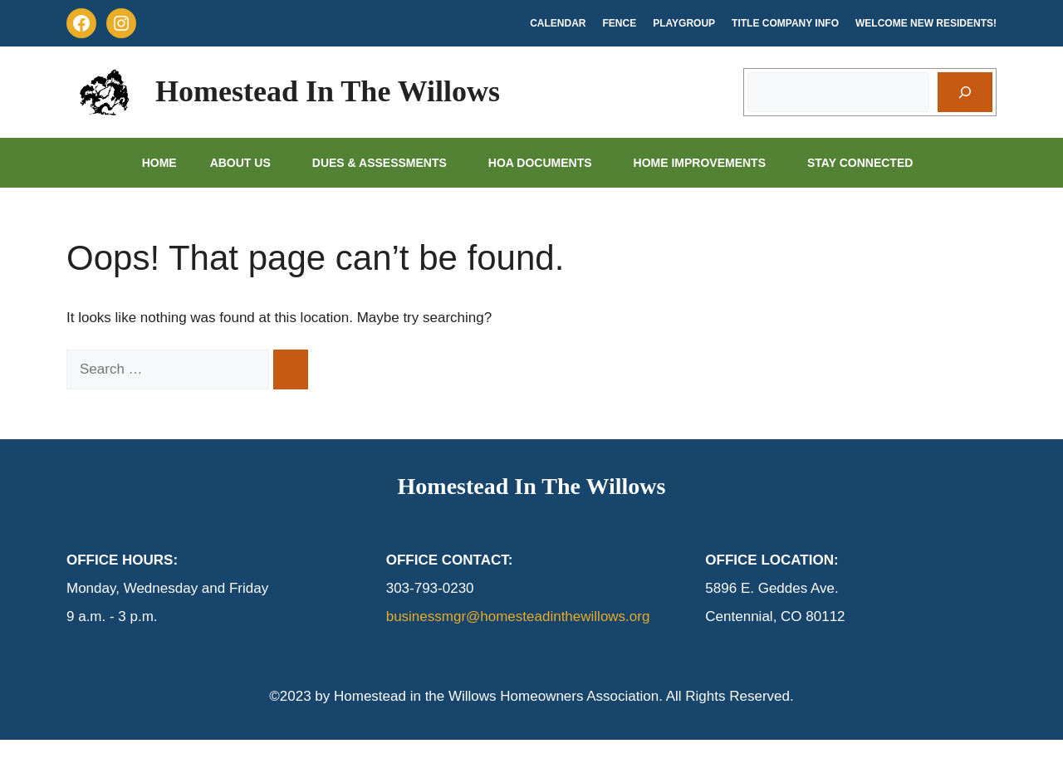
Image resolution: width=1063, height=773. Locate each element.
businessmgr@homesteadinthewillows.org (518, 616)
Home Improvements (712, 163)
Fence (620, 23)
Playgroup (684, 23)
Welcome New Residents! (926, 23)
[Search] (965, 92)
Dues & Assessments (392, 163)
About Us (253, 163)
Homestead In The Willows (327, 91)
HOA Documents (552, 163)
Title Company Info (785, 23)
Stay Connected (872, 163)
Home (159, 162)
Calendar (557, 23)
